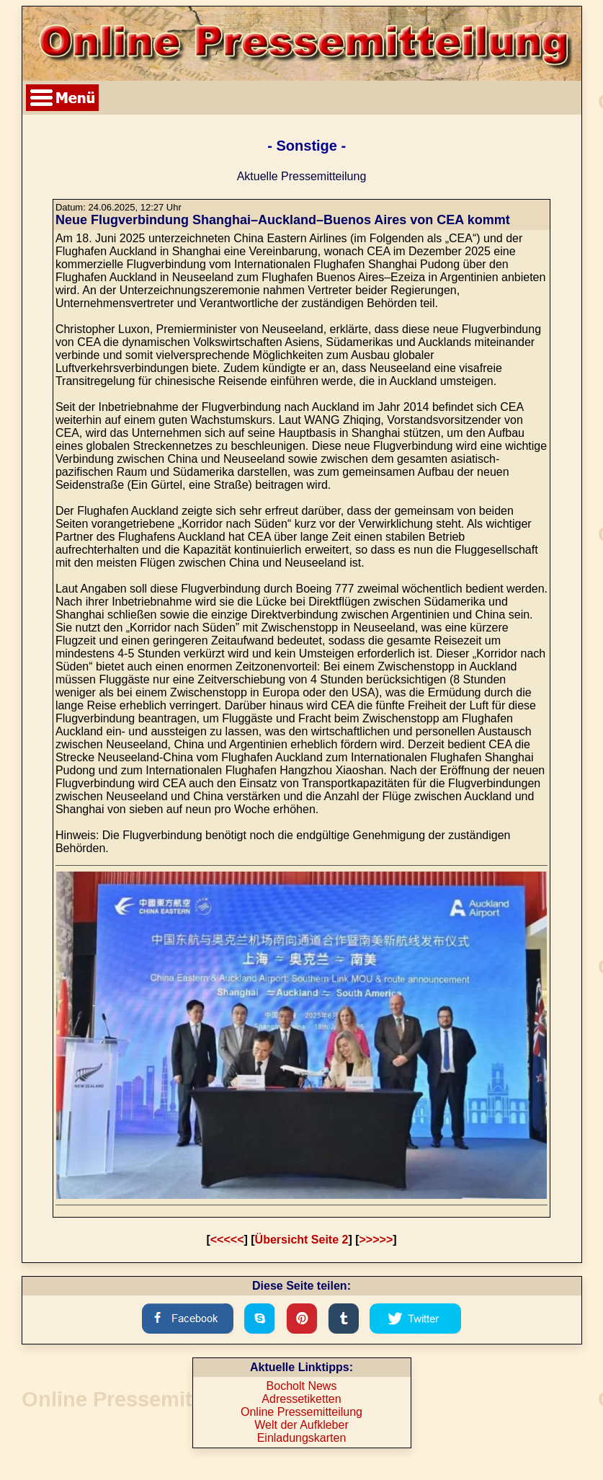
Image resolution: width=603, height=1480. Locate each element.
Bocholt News (302, 1386)
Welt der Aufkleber (301, 1425)
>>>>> (376, 1239)
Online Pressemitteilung (301, 1412)
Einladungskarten (302, 1438)
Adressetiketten (301, 1399)
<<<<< (227, 1239)
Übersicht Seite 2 (302, 1239)
